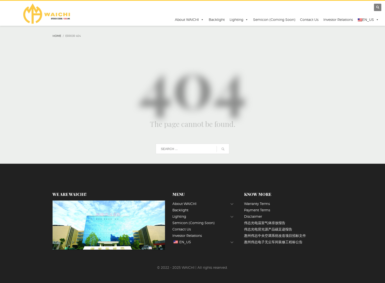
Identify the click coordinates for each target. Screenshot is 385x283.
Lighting (239, 19)
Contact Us (309, 19)
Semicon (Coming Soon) (274, 19)
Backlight (217, 19)
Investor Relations (338, 19)
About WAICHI (189, 19)
